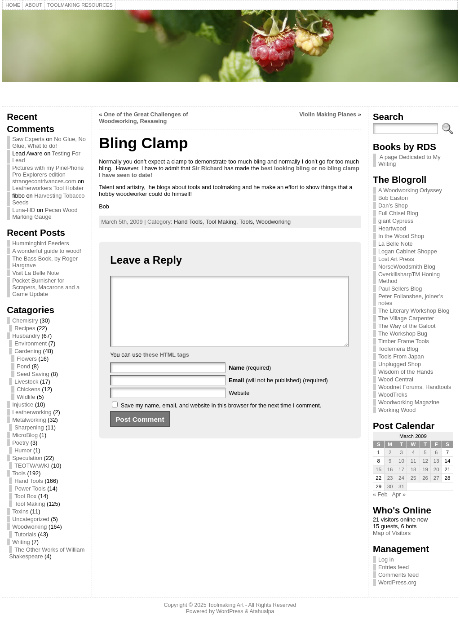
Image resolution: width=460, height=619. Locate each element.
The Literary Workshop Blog (413, 310)
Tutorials (25, 534)
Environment (30, 343)
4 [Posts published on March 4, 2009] (413, 452)
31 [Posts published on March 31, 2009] (401, 486)
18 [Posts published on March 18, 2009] (413, 469)
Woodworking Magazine (408, 402)
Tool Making (29, 503)
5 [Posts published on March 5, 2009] (425, 452)
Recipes (24, 328)
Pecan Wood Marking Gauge (45, 213)
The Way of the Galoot (407, 326)
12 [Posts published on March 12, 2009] (425, 461)
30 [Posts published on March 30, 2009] (390, 486)
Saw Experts (28, 139)
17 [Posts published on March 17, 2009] (401, 469)
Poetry (20, 442)
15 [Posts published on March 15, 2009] (378, 469)
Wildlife (26, 397)
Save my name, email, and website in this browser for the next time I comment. (221, 419)
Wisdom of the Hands (405, 371)
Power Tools (29, 488)
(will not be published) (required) (278, 393)
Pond (23, 366)
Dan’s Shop (393, 205)
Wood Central (395, 379)
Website (239, 406)
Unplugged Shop (399, 364)
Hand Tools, (190, 221)
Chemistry (25, 320)
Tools (19, 473)
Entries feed (393, 567)
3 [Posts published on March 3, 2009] (401, 452)
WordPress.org (397, 582)
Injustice (22, 404)
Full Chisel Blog (398, 213)
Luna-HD (23, 210)
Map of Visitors (392, 533)
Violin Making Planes (327, 114)
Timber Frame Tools (403, 341)
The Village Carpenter (406, 318)
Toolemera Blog (398, 348)
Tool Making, (222, 221)
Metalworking (29, 419)
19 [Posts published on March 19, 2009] (425, 469)
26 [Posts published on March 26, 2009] (425, 478)
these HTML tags (166, 368)
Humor (22, 450)
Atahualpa (261, 611)
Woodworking (29, 526)
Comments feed (398, 574)
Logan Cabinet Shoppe (407, 251)
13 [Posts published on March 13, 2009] (436, 461)
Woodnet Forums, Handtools (414, 387)
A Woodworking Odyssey (410, 190)
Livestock (26, 381)
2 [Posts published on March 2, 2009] (390, 452)
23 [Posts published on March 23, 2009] (390, 478)
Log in (386, 559)
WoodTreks (392, 394)
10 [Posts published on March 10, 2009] (401, 461)
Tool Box (25, 496)
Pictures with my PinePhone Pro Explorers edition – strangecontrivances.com (48, 174)
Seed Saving (33, 374)
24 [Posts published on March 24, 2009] (401, 478)
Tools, (247, 221)
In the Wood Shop (401, 236)
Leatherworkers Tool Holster (48, 188)
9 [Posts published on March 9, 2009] (390, 461)
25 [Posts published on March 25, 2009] (413, 478)
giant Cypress (395, 220)
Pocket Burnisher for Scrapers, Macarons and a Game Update (46, 287)
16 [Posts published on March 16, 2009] (390, 469)
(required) (250, 381)
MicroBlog (25, 435)
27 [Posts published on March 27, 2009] (436, 478)
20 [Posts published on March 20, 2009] (436, 469)
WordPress (229, 611)
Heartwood (392, 228)
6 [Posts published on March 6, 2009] (436, 452)
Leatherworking (32, 412)
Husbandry (26, 335)
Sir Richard (206, 168)
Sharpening (29, 427)
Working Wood (397, 410)
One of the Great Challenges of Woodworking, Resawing (143, 117)
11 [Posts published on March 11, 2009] (413, 461)
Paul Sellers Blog (400, 288)
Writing (21, 542)
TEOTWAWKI (31, 465)
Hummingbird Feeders (40, 243)
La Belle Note (395, 243)
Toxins (20, 511)
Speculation (27, 458)
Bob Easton (393, 198)
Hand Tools (28, 481)
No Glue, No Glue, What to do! (49, 142)
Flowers (27, 358)
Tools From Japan (401, 356)
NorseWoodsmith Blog (406, 266)
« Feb (380, 494)
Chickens (28, 389)
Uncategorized (30, 519)
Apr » (399, 494)
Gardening (27, 351)
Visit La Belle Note (35, 273)
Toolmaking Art (226, 605)
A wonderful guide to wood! (46, 251)
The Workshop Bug (402, 333)
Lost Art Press (396, 259)
